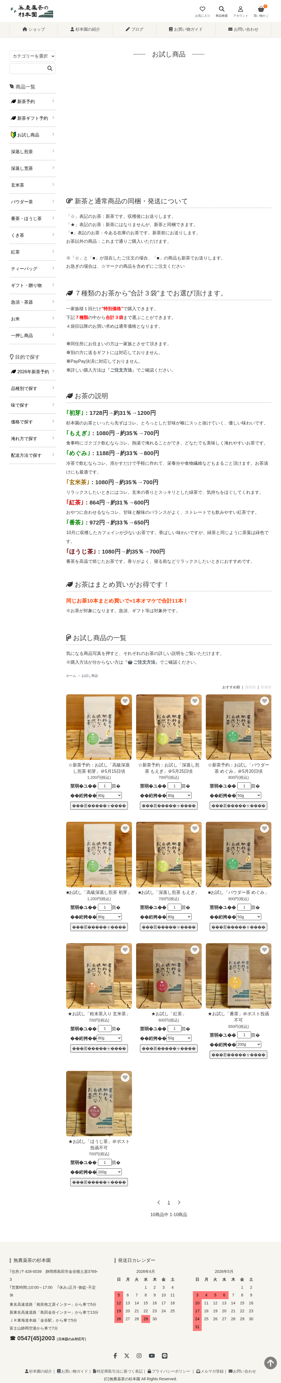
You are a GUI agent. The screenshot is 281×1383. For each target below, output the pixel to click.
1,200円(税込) (99, 777)
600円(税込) (169, 1020)
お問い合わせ (243, 29)
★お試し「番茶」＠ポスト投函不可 (238, 1016)
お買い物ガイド (186, 29)
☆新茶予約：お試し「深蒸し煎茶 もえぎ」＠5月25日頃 (168, 768)
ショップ (34, 29)
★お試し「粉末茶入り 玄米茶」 (99, 1013)
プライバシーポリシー (169, 1371)
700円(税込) (169, 777)
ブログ (135, 29)
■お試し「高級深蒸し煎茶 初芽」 (99, 892)
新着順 (266, 687)
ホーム (71, 676)
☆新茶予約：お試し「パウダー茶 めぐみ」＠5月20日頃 (238, 768)
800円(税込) (238, 777)
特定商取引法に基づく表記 (118, 1371)
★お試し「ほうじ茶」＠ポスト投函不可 (99, 1144)
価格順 (250, 687)
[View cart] (261, 12)
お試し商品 (90, 676)
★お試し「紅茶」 (168, 1013)
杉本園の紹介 (85, 29)
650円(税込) (238, 1026)
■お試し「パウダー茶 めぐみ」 (238, 892)
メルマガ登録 (210, 1371)
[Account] (240, 12)
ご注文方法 (141, 662)
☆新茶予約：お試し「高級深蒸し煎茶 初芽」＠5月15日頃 (99, 768)
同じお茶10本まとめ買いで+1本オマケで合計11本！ (127, 601)
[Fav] (202, 12)
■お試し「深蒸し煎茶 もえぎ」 (168, 892)
